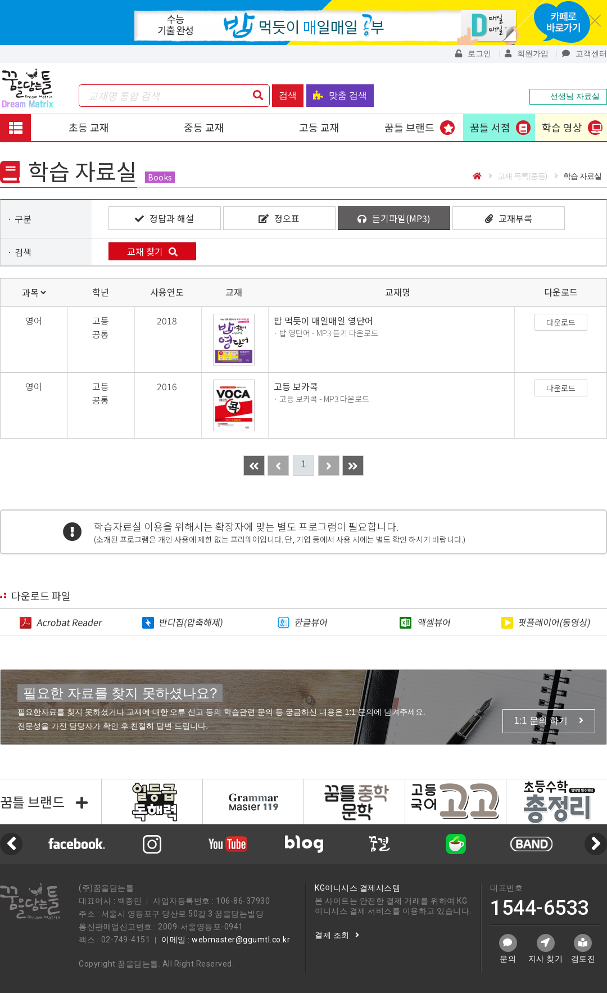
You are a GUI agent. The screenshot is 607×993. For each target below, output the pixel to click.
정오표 (279, 218)
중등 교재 (204, 127)
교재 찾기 (152, 251)
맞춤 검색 (340, 95)
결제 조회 (337, 935)
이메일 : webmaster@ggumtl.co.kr (225, 939)
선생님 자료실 (568, 96)
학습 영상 (562, 127)
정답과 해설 (164, 218)
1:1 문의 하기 (548, 720)
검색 (288, 95)
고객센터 (584, 53)
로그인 (473, 53)
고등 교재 (319, 127)
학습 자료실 (577, 175)
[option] (304, 844)
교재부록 (508, 218)
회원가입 (527, 53)
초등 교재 (89, 127)
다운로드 (561, 322)
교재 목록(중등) (517, 175)
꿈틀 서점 (490, 127)
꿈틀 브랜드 (409, 127)
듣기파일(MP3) (394, 218)
